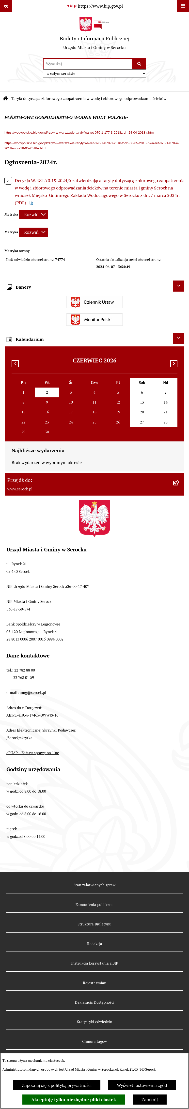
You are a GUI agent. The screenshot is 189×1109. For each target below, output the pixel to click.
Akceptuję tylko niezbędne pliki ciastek (73, 1099)
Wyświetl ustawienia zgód (142, 1085)
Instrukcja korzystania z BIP (94, 963)
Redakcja (94, 943)
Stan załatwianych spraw (94, 885)
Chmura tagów (94, 1041)
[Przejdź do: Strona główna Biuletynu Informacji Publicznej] (5, 99)
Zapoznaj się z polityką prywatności (57, 1085)
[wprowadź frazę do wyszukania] (88, 63)
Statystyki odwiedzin (94, 1021)
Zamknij (150, 1099)
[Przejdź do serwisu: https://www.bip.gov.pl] (94, 6)
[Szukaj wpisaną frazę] (139, 63)
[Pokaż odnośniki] (6, 6)
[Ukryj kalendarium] (178, 338)
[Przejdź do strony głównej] (94, 35)
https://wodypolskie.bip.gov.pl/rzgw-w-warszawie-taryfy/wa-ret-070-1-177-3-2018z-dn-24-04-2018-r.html (79, 132)
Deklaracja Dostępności (94, 1002)
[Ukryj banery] (178, 286)
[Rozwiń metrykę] (33, 214)
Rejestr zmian (94, 983)
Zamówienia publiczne (94, 904)
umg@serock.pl (33, 692)
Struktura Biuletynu (94, 924)
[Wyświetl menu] (183, 6)
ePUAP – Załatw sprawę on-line (32, 752)
